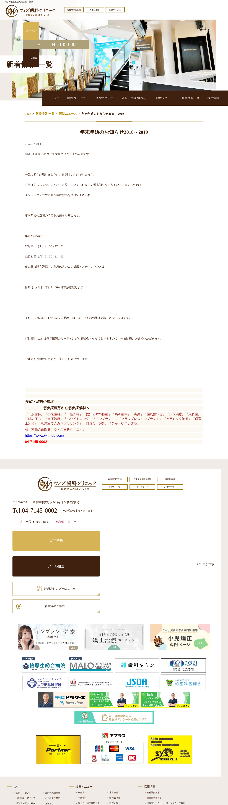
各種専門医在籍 (74, 10)
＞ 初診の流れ (20, 769)
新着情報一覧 (198, 98)
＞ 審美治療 (81, 764)
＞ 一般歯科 (81, 742)
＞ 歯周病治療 (113, 747)
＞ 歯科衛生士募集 (153, 747)
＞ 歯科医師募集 (152, 742)
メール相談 (83, 536)
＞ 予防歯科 (81, 747)
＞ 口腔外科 (112, 753)
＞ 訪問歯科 (112, 780)
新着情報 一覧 (45, 113)
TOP (28, 113)
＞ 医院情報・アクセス (24, 748)
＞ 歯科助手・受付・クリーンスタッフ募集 (164, 753)
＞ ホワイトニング (84, 758)
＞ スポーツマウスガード (88, 774)
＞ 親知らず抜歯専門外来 (88, 753)
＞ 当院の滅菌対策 (51, 742)
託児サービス (115, 10)
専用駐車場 (94, 10)
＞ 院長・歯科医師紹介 (24, 758)
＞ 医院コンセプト (22, 742)
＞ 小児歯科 (112, 742)
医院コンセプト (108, 98)
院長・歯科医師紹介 (153, 98)
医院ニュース (68, 113)
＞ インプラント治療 (116, 758)
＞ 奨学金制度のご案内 (24, 753)
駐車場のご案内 (83, 551)
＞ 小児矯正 (112, 769)
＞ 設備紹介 (19, 764)
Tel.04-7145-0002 (34, 510)
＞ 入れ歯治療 (82, 769)
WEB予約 (35, 536)
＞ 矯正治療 (112, 764)
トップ (90, 98)
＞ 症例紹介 (48, 764)
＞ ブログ (46, 758)
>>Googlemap (205, 563)
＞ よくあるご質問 (51, 748)
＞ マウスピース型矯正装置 (120, 774)
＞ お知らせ (48, 753)
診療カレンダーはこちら (38, 551)
